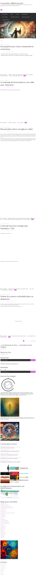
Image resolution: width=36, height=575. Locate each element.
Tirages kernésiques (5, 19)
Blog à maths (2, 510)
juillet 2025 (2, 570)
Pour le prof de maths (20, 218)
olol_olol (1, 447)
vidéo (21, 75)
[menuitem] (4, 14)
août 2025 (2, 569)
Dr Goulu (1, 524)
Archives (17, 14)
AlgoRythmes (2, 529)
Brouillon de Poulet (3, 508)
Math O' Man (2, 528)
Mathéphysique (3, 519)
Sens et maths (2, 527)
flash (34, 335)
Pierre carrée (2, 535)
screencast (25, 219)
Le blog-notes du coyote (4, 504)
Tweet (12, 51)
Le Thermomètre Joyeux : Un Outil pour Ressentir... (13, 461)
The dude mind (2, 532)
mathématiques (5, 289)
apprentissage (18, 219)
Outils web (14, 122)
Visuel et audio (5, 75)
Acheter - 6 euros (3, 348)
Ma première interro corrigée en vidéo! (16, 129)
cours (1, 289)
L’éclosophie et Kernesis (15, 17)
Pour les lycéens (26, 218)
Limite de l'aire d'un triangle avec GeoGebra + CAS (14, 227)
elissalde (1, 450)
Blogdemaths (2, 514)
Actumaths (2, 537)
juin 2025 (1, 571)
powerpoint (31, 335)
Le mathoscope (3, 516)
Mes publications (25, 14)
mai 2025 (2, 573)
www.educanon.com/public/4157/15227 (12, 89)
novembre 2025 (3, 565)
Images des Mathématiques (5, 523)
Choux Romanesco (3, 503)
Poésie (12, 14)
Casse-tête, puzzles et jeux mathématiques (7, 512)
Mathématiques (5, 14)
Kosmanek (2, 457)
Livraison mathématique (4, 520)
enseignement (13, 219)
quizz (20, 122)
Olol (1, 454)
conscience (13, 75)
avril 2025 (2, 574)
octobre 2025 (2, 566)
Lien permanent (3, 74)
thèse (19, 75)
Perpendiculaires (3, 525)
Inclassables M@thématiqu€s (11, 3)
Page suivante (33, 340)
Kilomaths (2, 531)
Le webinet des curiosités (4, 521)
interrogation (8, 219)
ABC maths (2, 536)
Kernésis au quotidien (26, 17)
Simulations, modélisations (28, 74)
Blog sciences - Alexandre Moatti (5, 506)
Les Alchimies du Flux (4, 354)
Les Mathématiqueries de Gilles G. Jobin (7, 507)
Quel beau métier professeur (21, 335)
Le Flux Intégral (4, 17)
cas (8, 289)
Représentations (20, 74)
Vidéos (1, 75)
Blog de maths (2, 533)
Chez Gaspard (2, 515)
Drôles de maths (3, 511)
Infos (17, 74)
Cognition (14, 74)
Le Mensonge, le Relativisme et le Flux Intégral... (12, 447)
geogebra (28, 219)
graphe (17, 75)
